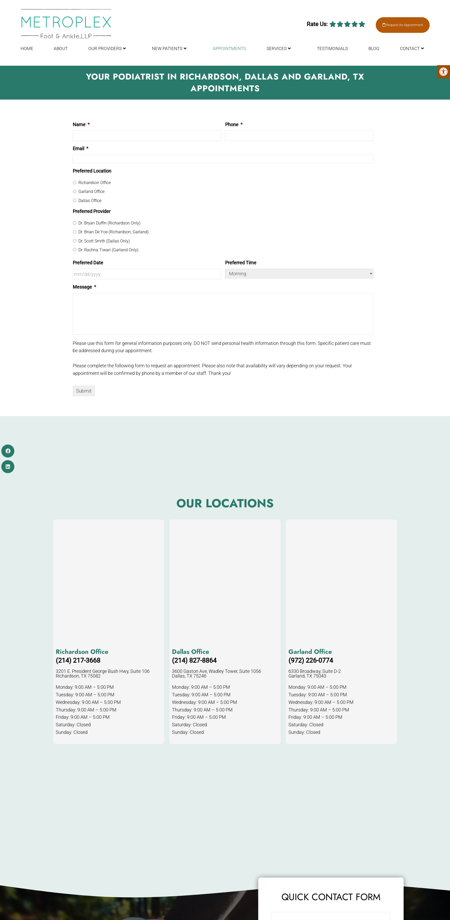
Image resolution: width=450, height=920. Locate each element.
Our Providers (105, 50)
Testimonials (332, 50)
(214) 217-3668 (78, 660)
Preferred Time (240, 262)
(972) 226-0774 (310, 660)
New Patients (167, 50)
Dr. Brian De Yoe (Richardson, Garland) (113, 231)
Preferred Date (88, 262)
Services (277, 50)
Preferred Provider (91, 211)
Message (84, 287)
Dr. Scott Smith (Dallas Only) (104, 241)
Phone (234, 124)
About (61, 50)
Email (80, 148)
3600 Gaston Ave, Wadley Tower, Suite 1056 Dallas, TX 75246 (216, 673)
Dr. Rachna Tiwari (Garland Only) (108, 249)
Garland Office (91, 191)
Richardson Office (94, 182)
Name (81, 124)
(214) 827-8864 (194, 660)
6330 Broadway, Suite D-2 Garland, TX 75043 (314, 673)
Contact (410, 50)
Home (27, 50)
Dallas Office (89, 200)
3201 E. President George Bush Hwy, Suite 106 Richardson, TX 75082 (103, 673)
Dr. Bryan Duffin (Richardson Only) (109, 223)
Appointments (229, 50)
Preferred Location (92, 171)
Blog (373, 50)
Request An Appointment (398, 26)
